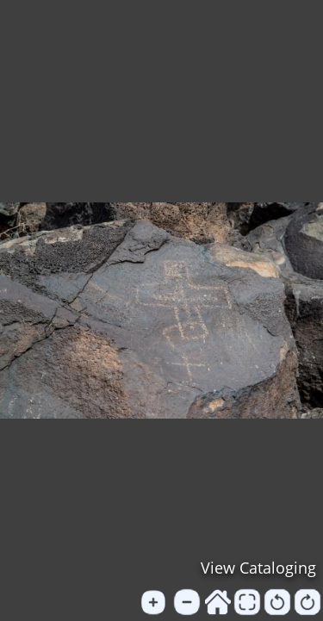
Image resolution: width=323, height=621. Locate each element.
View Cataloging (258, 567)
